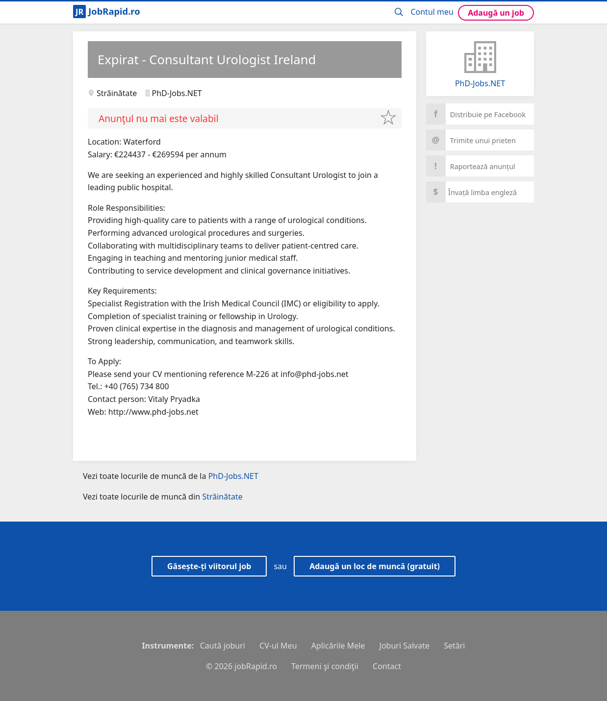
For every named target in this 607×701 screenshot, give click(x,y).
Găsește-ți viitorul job (209, 566)
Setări (454, 645)
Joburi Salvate (404, 645)
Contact (387, 666)
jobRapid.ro (255, 666)
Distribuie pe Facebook (476, 114)
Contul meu (432, 11)
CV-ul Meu (278, 645)
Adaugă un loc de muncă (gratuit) (374, 566)
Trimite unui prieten (471, 139)
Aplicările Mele (338, 645)
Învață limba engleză (471, 191)
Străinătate (117, 93)
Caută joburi (222, 645)
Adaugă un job (496, 12)
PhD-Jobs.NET (480, 83)
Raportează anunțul (470, 165)
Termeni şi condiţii (324, 666)
